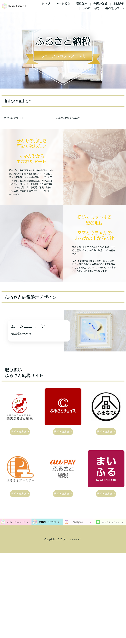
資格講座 (81, 3)
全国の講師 (100, 3)
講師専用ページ (114, 8)
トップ (46, 3)
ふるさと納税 (90, 8)
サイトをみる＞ (20, 431)
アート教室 (63, 3)
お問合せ (118, 3)
